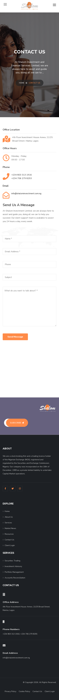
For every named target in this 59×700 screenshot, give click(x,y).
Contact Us (9, 539)
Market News (10, 528)
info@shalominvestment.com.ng (26, 193)
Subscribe (17, 423)
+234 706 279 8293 (21, 178)
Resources (9, 534)
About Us (9, 517)
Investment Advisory (13, 566)
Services (8, 522)
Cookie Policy (24, 691)
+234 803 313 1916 (21, 174)
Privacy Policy (10, 691)
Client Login (10, 545)
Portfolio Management (14, 572)
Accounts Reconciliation (15, 577)
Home (21, 83)
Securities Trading (12, 560)
